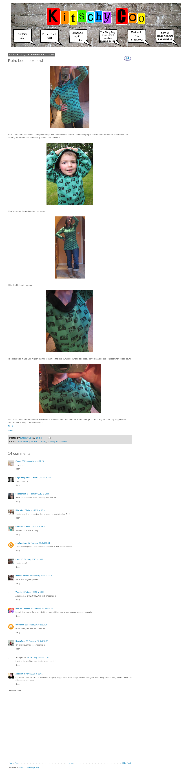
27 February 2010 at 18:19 (34, 527)
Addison (19, 674)
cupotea (19, 527)
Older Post (126, 763)
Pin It (10, 426)
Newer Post (13, 763)
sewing (42, 441)
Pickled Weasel (22, 576)
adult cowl (23, 441)
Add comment (15, 690)
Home (70, 763)
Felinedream (21, 494)
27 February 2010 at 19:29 (32, 559)
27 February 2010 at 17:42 (41, 477)
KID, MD (19, 510)
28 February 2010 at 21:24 (38, 657)
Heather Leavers (23, 608)
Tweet (10, 430)
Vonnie (19, 592)
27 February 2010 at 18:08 (38, 494)
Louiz (18, 559)
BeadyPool (20, 641)
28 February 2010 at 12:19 (36, 625)
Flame (18, 461)
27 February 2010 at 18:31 (39, 543)
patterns (33, 441)
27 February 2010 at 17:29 (33, 461)
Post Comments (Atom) (29, 767)
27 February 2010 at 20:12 (41, 576)
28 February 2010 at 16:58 (37, 641)
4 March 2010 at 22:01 (33, 674)
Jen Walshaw (21, 543)
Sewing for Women (57, 441)
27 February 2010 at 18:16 (34, 510)
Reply (18, 469)
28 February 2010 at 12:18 (42, 608)
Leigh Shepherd (23, 477)
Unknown (20, 625)
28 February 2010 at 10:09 (33, 592)
